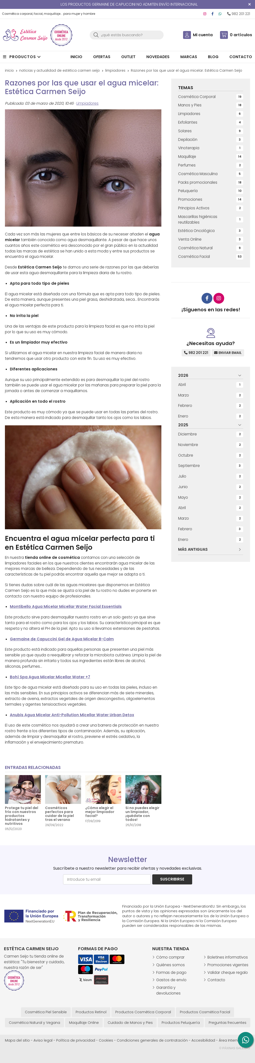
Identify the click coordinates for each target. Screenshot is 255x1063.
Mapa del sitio (17, 1040)
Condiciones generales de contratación (152, 1040)
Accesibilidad (203, 1040)
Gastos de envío (171, 979)
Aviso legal (43, 1040)
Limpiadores (87, 103)
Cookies (106, 1040)
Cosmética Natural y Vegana (34, 1022)
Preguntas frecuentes (227, 1022)
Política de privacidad (75, 1040)
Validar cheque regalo (227, 972)
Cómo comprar (170, 957)
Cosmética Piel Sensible (46, 1012)
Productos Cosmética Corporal (143, 1012)
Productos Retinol (91, 1012)
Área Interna (229, 1040)
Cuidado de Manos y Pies (130, 1022)
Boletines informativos (227, 957)
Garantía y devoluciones (168, 990)
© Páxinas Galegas (234, 1048)
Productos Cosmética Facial (205, 1012)
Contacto (216, 979)
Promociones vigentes (227, 964)
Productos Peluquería (181, 1022)
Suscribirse (172, 879)
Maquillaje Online (84, 1022)
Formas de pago (171, 972)
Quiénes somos (170, 964)
